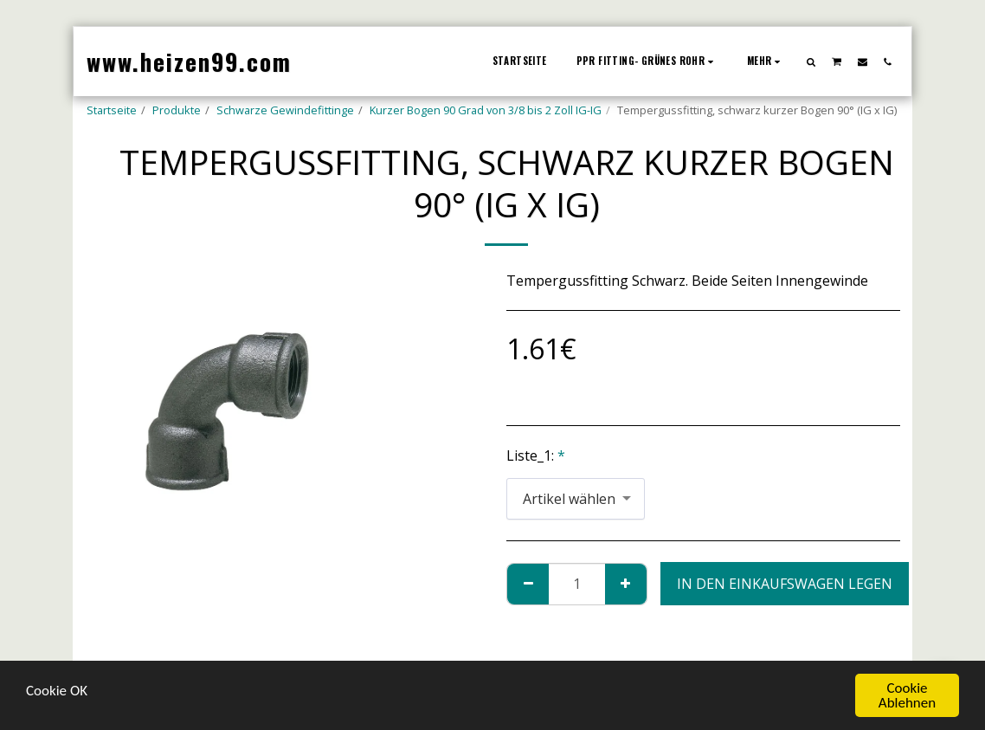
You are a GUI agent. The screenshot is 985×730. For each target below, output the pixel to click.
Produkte (176, 110)
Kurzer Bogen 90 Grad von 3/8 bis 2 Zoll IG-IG (486, 110)
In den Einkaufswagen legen (784, 583)
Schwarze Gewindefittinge (285, 110)
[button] (811, 61)
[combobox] (575, 499)
